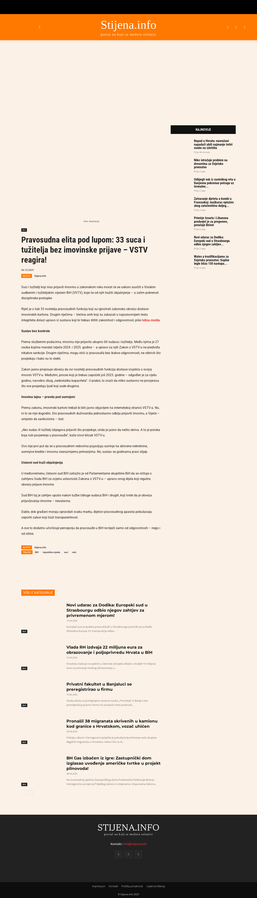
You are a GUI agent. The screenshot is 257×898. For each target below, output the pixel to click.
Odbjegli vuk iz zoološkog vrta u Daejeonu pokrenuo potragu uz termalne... (215, 183)
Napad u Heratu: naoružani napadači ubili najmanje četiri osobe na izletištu (213, 144)
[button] (39, 27)
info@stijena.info (135, 844)
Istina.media (151, 320)
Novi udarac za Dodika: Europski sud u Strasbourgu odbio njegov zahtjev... (212, 240)
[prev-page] (23, 792)
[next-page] (30, 792)
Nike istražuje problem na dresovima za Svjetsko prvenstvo (210, 163)
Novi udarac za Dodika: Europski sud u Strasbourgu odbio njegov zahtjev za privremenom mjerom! (107, 610)
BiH (24, 230)
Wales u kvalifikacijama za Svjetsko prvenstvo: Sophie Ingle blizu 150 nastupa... (211, 260)
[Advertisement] (128, 78)
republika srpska (51, 552)
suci (66, 552)
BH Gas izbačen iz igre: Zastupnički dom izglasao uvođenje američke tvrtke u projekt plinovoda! (113, 763)
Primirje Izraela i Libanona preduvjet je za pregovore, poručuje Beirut (211, 221)
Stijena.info (40, 275)
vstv (74, 552)
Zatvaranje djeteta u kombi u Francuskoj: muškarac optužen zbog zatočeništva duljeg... (214, 202)
